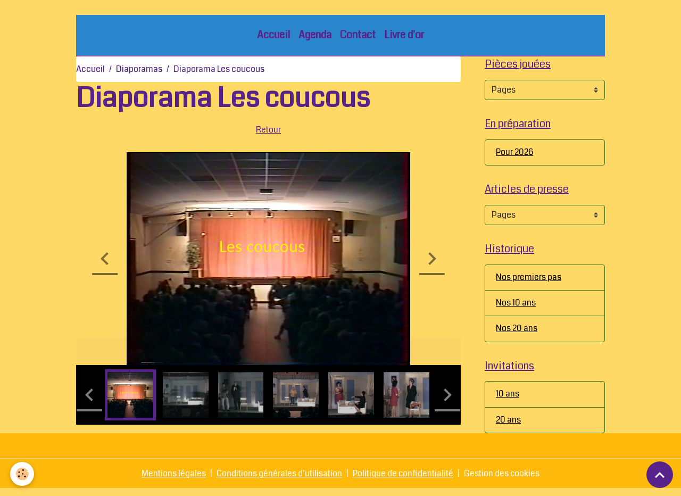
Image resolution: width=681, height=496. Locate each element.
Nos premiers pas (528, 282)
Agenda (314, 37)
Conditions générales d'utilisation (278, 481)
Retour (268, 131)
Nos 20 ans (516, 334)
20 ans (508, 427)
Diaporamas (139, 71)
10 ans (507, 401)
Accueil (273, 37)
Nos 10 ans (516, 308)
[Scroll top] (659, 474)
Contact (358, 37)
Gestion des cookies (504, 481)
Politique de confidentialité (403, 481)
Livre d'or (404, 37)
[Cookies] (23, 474)
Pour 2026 (515, 156)
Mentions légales (171, 481)
